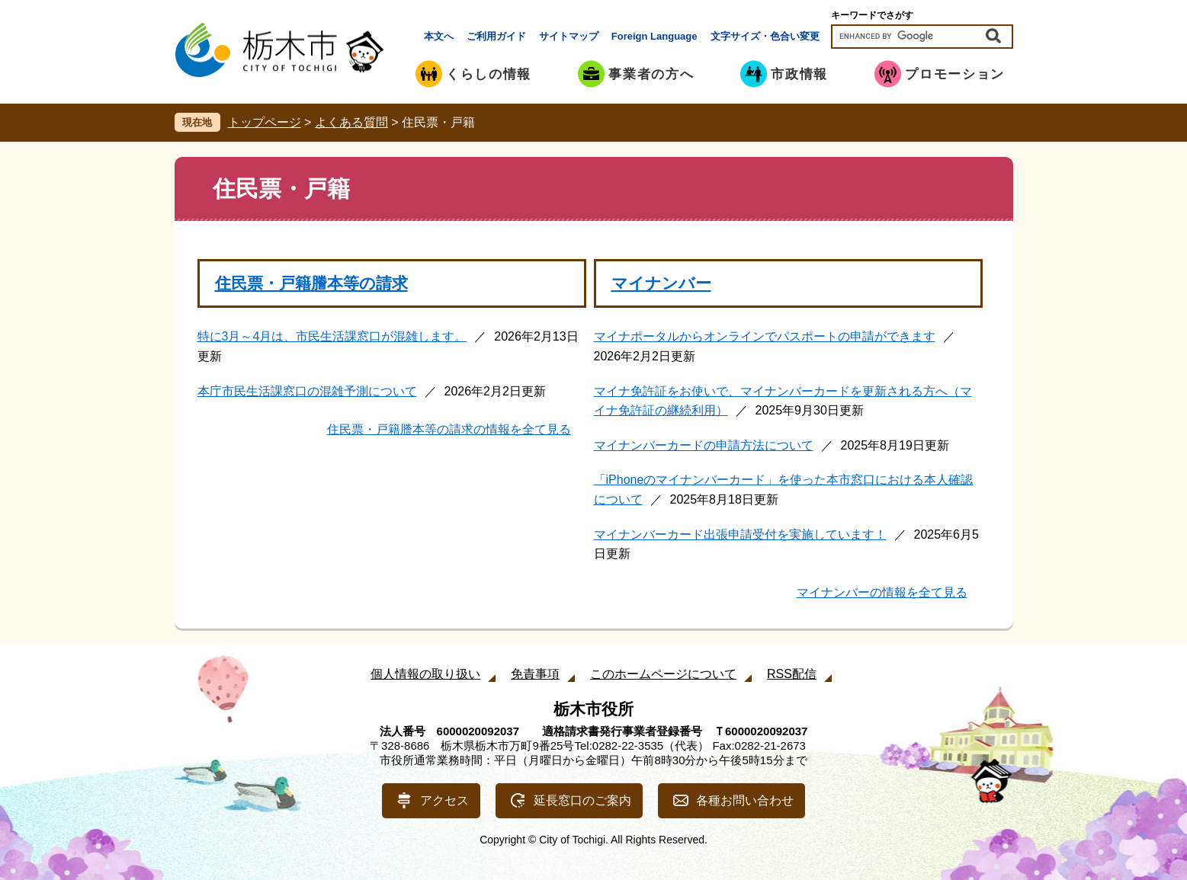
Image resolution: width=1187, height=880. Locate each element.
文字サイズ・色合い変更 (765, 36)
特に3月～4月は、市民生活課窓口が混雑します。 (332, 336)
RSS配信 (791, 673)
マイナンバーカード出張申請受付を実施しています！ (740, 534)
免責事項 (535, 673)
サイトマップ (568, 36)
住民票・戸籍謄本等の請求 (311, 283)
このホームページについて (663, 673)
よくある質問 (351, 122)
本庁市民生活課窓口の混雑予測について (307, 391)
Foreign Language (654, 36)
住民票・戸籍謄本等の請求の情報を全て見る (449, 429)
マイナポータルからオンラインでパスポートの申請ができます (764, 336)
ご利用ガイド (496, 36)
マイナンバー (661, 283)
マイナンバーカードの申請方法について (703, 445)
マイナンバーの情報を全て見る (882, 592)
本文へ (439, 36)
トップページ (264, 122)
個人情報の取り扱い (425, 673)
